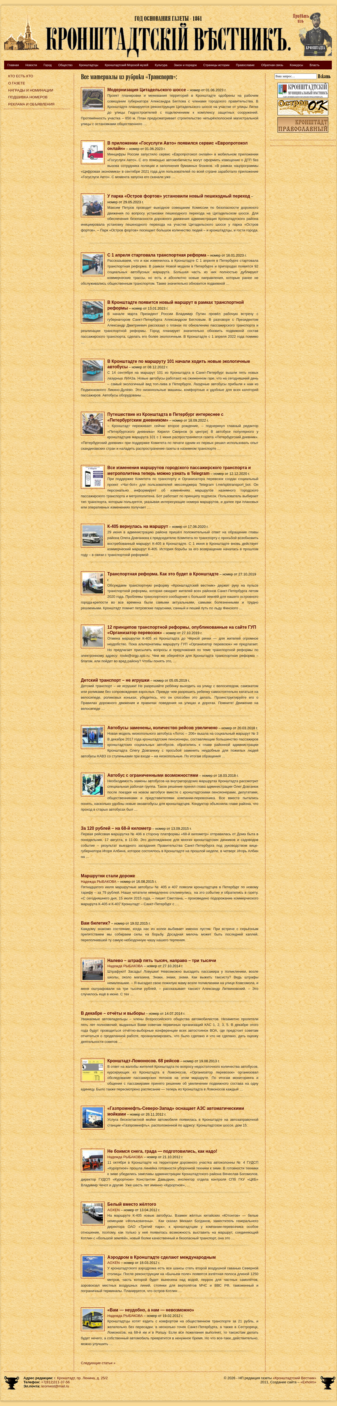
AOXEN (113, 1210)
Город (47, 65)
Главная (13, 65)
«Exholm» (308, 1382)
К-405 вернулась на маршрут (137, 526)
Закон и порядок (185, 65)
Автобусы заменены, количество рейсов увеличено (162, 727)
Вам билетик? (95, 923)
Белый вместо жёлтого (131, 1204)
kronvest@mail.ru (55, 1386)
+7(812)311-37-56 (55, 1382)
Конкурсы (296, 65)
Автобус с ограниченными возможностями (152, 775)
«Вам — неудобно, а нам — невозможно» (150, 1310)
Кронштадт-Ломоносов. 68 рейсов (143, 1060)
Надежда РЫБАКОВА (98, 882)
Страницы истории (216, 65)
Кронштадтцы (88, 65)
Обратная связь (272, 65)
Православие (245, 65)
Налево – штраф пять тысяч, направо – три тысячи (161, 960)
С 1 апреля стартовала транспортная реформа (156, 255)
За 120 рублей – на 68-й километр (116, 828)
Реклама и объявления (31, 104)
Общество (65, 65)
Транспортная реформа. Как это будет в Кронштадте (162, 574)
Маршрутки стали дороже (108, 875)
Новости (31, 65)
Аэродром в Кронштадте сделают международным (161, 1257)
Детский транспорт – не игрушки (115, 680)
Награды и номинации (30, 90)
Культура (161, 65)
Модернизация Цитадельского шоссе (146, 89)
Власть (315, 65)
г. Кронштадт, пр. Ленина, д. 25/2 (81, 1378)
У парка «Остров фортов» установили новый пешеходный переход (178, 196)
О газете (16, 83)
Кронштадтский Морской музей (126, 65)
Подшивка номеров (28, 97)
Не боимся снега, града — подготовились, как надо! (162, 1151)
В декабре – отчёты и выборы (113, 1013)
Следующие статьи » (98, 1363)
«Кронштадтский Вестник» (294, 1378)
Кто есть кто (20, 76)
